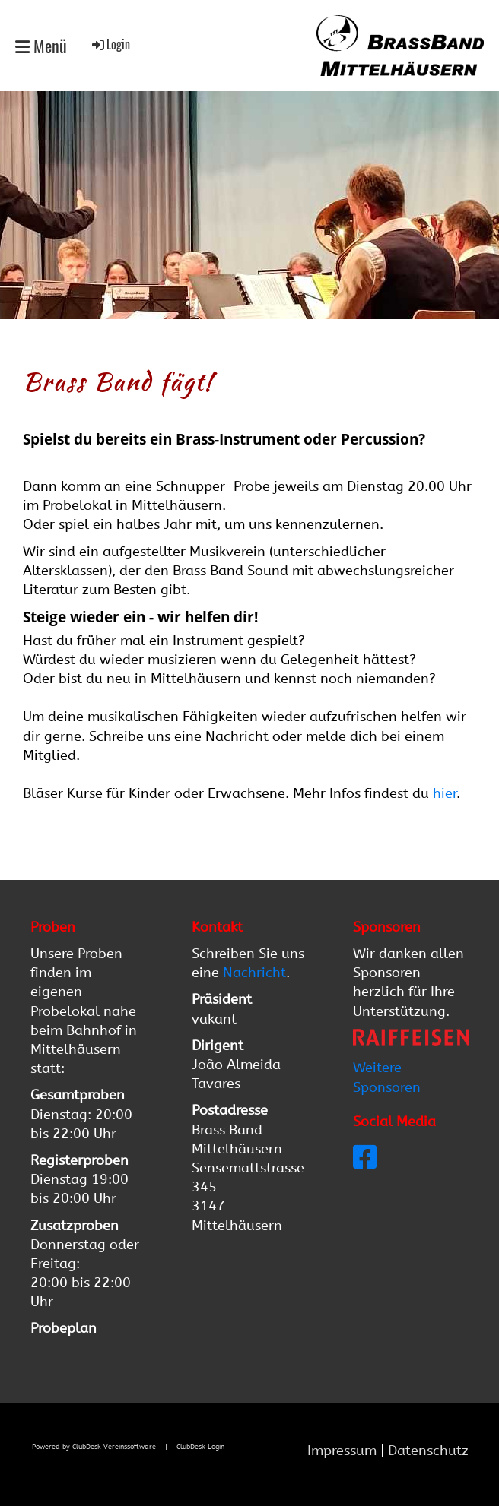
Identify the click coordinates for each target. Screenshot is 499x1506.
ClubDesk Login (200, 1446)
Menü (41, 46)
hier (444, 793)
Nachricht (254, 972)
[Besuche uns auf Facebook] (365, 1158)
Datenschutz (428, 1450)
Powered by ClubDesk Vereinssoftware (94, 1446)
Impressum (343, 1450)
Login (110, 44)
